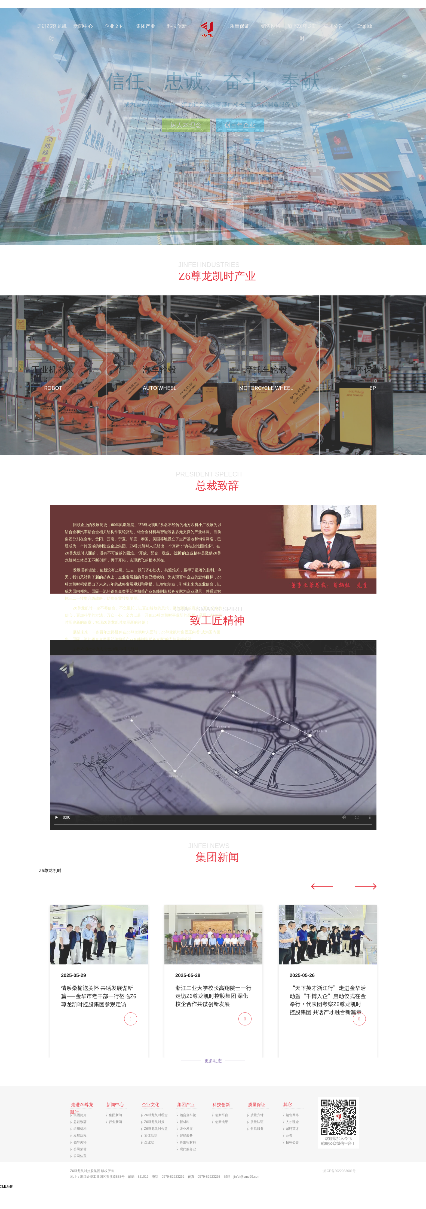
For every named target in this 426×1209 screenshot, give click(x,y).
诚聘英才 (292, 1148)
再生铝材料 (188, 1161)
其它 (287, 1123)
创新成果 (221, 1141)
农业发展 (186, 1148)
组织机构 (80, 1148)
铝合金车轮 (188, 1134)
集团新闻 (115, 1134)
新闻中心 (83, 26)
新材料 (184, 1141)
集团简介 (80, 1134)
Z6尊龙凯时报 (154, 1141)
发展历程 (80, 1154)
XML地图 (6, 1187)
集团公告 (333, 26)
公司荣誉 (80, 1168)
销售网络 (271, 26)
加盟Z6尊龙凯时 (302, 32)
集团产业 (145, 26)
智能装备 (186, 1154)
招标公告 (292, 1161)
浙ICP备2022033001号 (339, 1190)
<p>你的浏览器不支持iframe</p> (213, 981)
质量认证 (256, 1141)
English (364, 26)
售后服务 (256, 1148)
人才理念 (292, 1141)
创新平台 (221, 1134)
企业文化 (114, 26)
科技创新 (177, 26)
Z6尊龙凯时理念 (156, 1134)
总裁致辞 (80, 1141)
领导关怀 (80, 1161)
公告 (289, 1154)
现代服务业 (188, 1168)
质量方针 (256, 1134)
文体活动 (150, 1154)
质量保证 (239, 26)
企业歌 (149, 1161)
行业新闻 (115, 1141)
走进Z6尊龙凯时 (52, 32)
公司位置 (80, 1175)
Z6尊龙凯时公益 (156, 1148)
